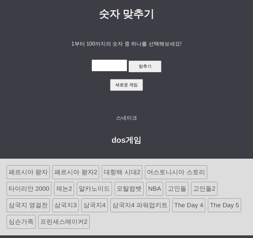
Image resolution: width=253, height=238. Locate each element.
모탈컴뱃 (129, 188)
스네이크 (126, 118)
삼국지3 (65, 205)
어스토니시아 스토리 (176, 172)
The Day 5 (224, 205)
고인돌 (177, 188)
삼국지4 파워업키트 (140, 205)
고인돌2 (204, 188)
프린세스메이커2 (64, 221)
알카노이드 (94, 188)
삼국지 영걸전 (28, 205)
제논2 (64, 188)
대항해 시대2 (122, 172)
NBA (154, 188)
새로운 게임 (126, 84)
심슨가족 (21, 221)
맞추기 (145, 66)
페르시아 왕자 (28, 172)
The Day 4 (189, 205)
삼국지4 (94, 205)
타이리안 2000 (29, 188)
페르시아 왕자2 (75, 172)
